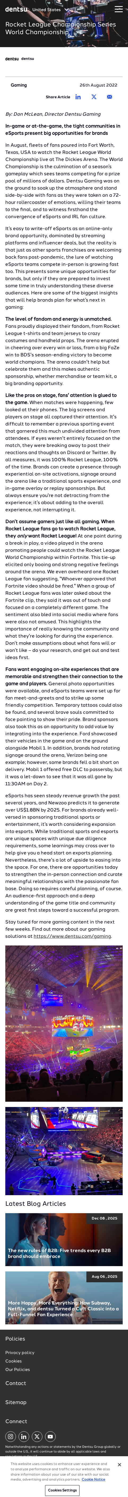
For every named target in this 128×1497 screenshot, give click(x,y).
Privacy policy (19, 1353)
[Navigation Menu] (119, 9)
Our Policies (17, 1370)
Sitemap (16, 1402)
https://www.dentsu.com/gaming (72, 936)
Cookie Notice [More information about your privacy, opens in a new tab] (93, 1481)
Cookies (13, 1361)
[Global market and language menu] (50, 10)
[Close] (119, 1467)
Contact (15, 1383)
